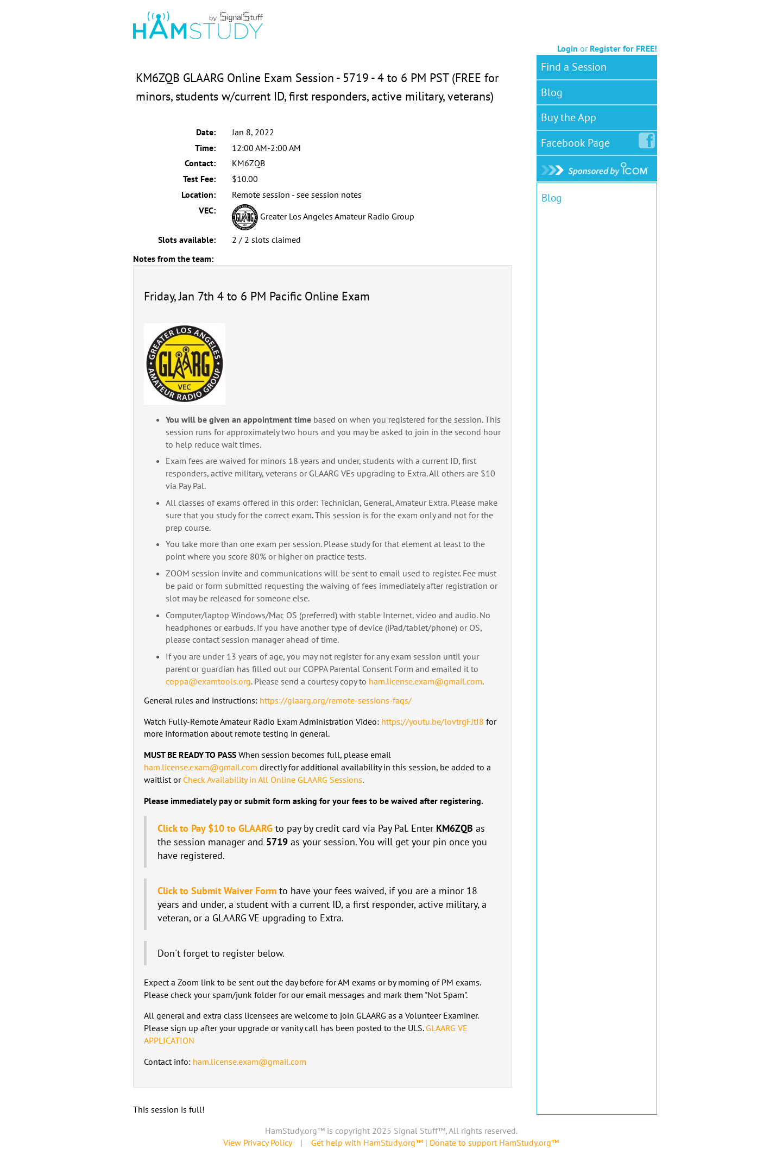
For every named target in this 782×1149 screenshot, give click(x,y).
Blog (552, 92)
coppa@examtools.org (208, 681)
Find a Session (574, 67)
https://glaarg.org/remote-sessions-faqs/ (336, 700)
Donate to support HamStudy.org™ (494, 1142)
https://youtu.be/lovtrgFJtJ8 (432, 721)
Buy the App (568, 117)
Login (567, 48)
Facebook (577, 140)
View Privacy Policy (257, 1142)
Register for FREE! (623, 48)
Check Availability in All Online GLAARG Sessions (272, 779)
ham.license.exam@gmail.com (425, 681)
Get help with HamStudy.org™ (367, 1142)
